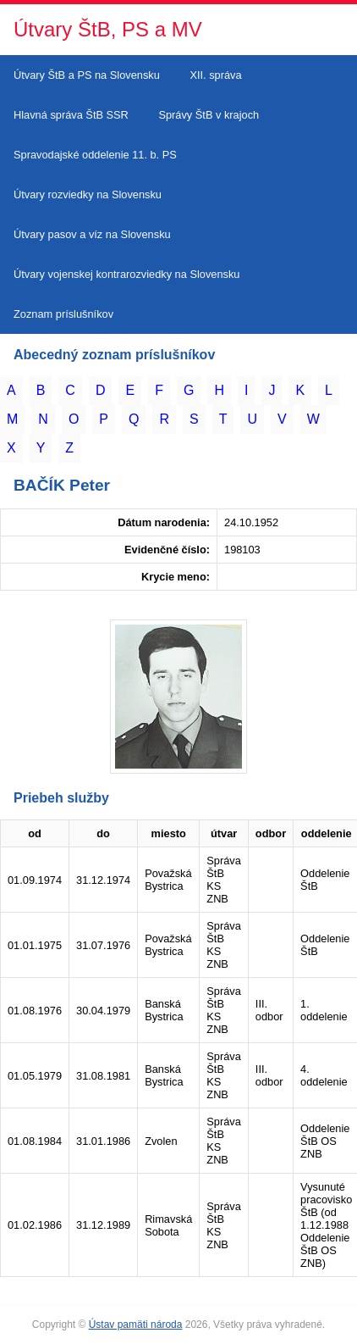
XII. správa (215, 75)
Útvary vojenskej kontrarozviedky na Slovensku (126, 274)
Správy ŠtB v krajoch (208, 114)
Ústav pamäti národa (136, 1324)
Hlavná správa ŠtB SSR (71, 114)
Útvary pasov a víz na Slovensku (92, 234)
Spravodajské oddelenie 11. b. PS (95, 154)
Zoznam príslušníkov (63, 314)
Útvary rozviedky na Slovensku (88, 194)
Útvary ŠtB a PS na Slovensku (87, 75)
